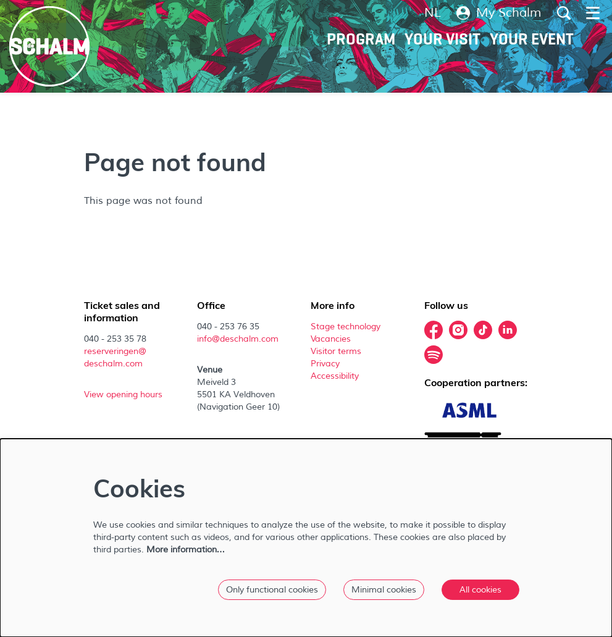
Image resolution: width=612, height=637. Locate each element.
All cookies (480, 589)
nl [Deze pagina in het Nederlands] (432, 13)
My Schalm (499, 13)
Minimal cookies (383, 589)
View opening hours (124, 394)
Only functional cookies (272, 589)
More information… (185, 549)
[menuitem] (361, 39)
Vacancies (331, 339)
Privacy (325, 363)
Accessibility (335, 376)
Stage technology (345, 326)
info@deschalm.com (238, 339)
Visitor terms (337, 351)
